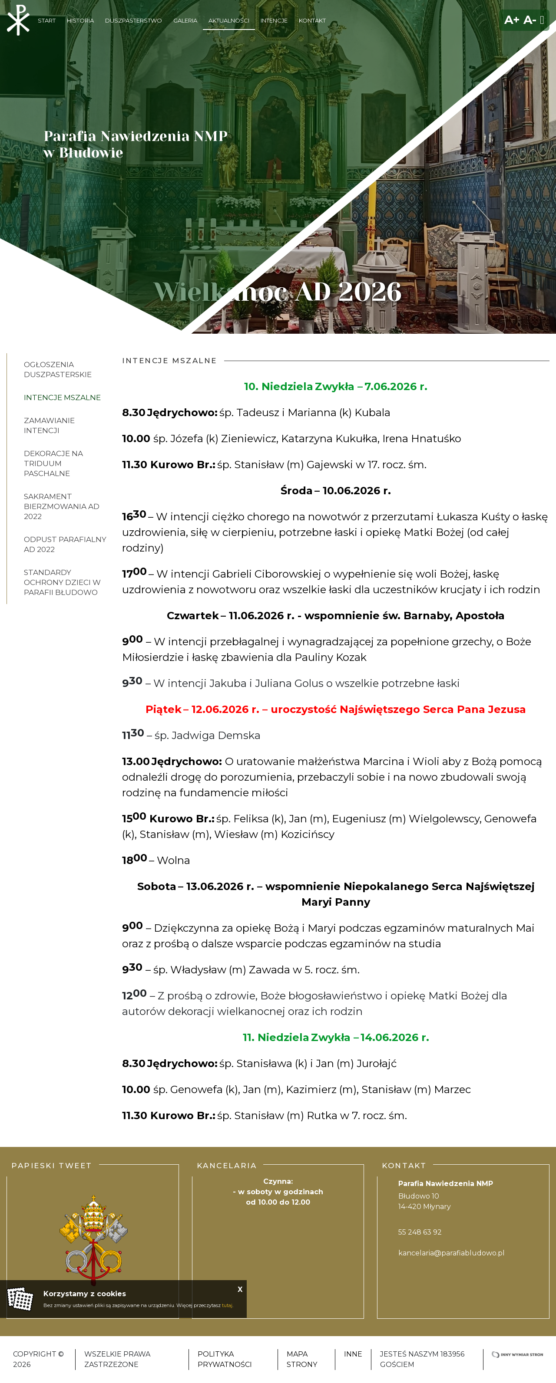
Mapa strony (302, 1359)
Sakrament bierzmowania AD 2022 (61, 506)
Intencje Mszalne (62, 397)
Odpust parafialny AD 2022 (65, 544)
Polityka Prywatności (225, 1359)
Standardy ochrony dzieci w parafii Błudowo (62, 582)
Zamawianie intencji (49, 425)
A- (529, 20)
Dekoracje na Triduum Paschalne (53, 463)
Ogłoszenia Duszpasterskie (58, 369)
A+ (512, 20)
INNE (353, 1354)
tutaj (227, 1305)
